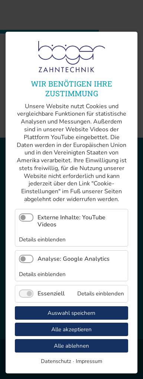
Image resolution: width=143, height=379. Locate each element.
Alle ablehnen (71, 346)
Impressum (89, 361)
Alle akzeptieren (71, 329)
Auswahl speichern (71, 313)
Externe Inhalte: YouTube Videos (71, 221)
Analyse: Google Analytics (74, 259)
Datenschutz (56, 361)
